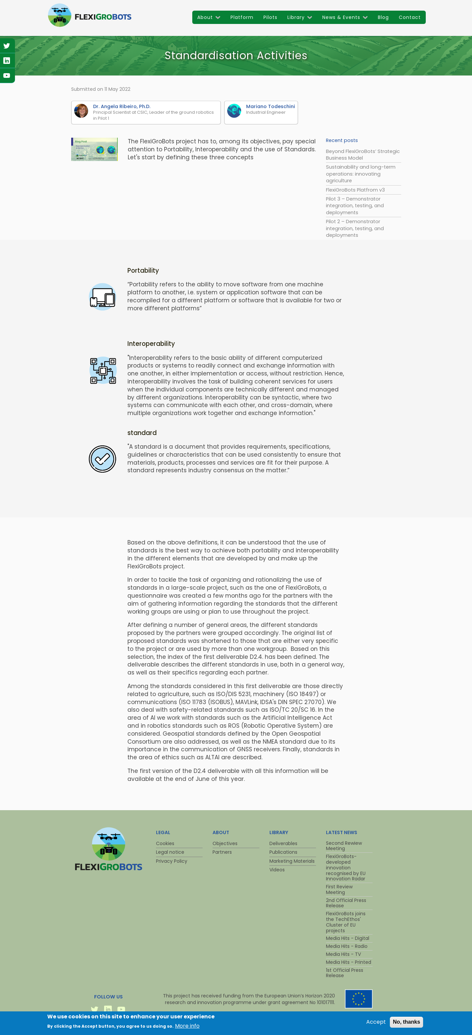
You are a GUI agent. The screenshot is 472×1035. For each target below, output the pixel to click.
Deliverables (283, 843)
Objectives (225, 843)
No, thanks (406, 1023)
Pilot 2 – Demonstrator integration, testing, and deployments (355, 228)
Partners (222, 852)
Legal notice (170, 852)
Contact (410, 17)
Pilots (270, 17)
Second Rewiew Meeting (344, 846)
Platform (242, 17)
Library (296, 17)
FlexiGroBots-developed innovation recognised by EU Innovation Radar (346, 867)
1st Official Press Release (344, 973)
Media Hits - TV (343, 954)
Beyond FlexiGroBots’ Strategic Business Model (363, 154)
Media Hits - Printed (348, 962)
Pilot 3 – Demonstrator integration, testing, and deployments (355, 206)
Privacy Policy (171, 861)
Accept (376, 1023)
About (205, 17)
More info (187, 1027)
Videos (277, 869)
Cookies (165, 843)
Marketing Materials (292, 861)
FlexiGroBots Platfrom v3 (355, 190)
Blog (383, 17)
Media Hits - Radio (347, 946)
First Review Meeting (339, 889)
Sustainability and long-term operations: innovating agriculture (360, 174)
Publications (283, 852)
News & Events (341, 17)
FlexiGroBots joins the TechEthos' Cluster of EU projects (346, 922)
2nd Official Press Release (346, 903)
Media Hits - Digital (347, 938)
